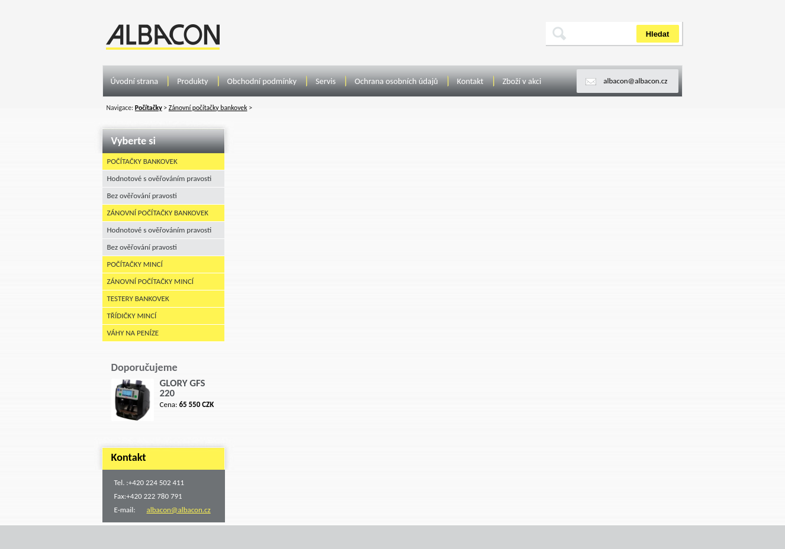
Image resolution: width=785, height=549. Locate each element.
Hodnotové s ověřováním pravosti (159, 178)
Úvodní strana (135, 81)
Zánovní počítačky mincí (150, 281)
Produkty (192, 81)
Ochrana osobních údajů (396, 81)
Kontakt (470, 81)
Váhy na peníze (133, 332)
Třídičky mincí (132, 315)
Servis (326, 81)
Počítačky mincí (135, 264)
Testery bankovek (138, 298)
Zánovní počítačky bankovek (158, 212)
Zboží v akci (522, 81)
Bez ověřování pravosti (142, 195)
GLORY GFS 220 (182, 388)
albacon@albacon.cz (635, 80)
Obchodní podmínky (262, 81)
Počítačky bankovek (142, 161)
